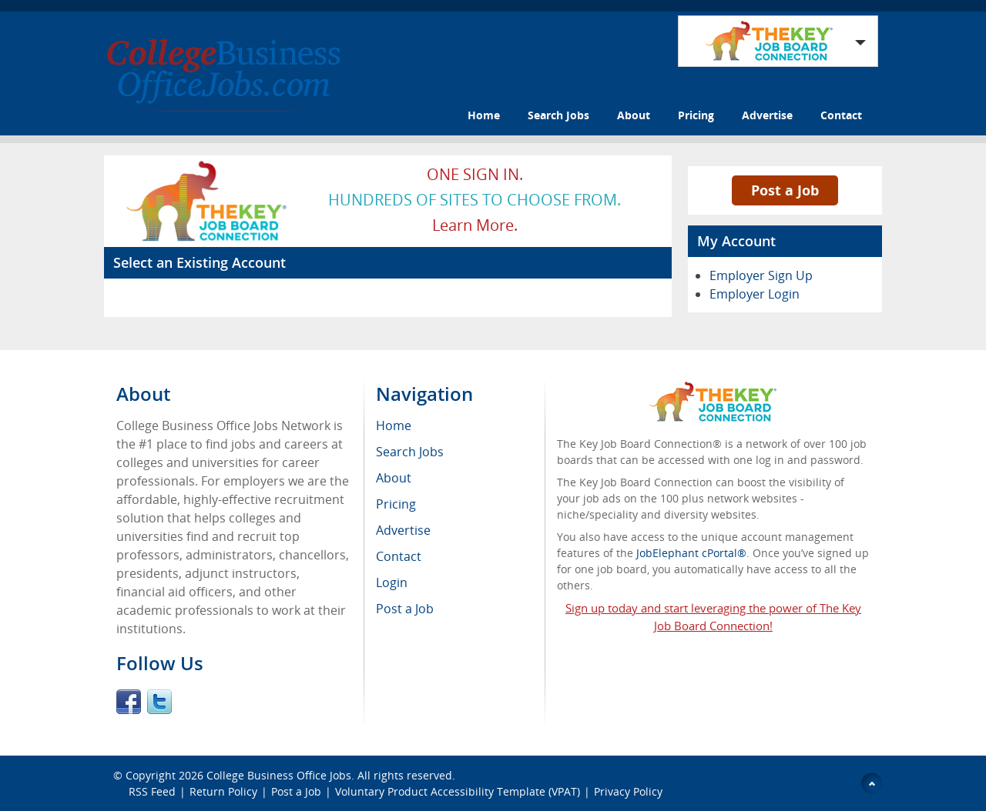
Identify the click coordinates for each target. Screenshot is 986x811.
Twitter (159, 701)
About (633, 115)
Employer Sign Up (761, 275)
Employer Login (754, 293)
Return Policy (223, 791)
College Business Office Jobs (278, 775)
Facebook (128, 701)
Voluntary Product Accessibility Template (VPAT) (457, 791)
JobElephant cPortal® (691, 553)
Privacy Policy (630, 791)
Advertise (767, 115)
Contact (841, 115)
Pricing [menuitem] (396, 504)
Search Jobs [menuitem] (410, 451)
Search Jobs (558, 115)
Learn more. (475, 225)
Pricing (696, 115)
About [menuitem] (393, 477)
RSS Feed (152, 791)
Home (484, 115)
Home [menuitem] (393, 425)
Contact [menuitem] (398, 556)
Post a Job (785, 190)
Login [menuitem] (391, 582)
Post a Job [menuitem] (405, 608)
